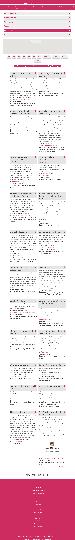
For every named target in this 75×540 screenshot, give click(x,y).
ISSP (13, 287)
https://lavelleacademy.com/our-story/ (23, 312)
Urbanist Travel (53, 536)
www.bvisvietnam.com (18, 181)
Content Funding (38, 485)
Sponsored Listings (37, 510)
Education (8, 30)
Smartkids (43, 400)
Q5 (29, 57)
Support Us (37, 487)
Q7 (34, 57)
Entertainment (10, 17)
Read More (62, 467)
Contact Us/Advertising (38, 490)
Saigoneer (20, 536)
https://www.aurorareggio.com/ (21, 127)
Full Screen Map (35, 41)
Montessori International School (21, 343)
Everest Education (17, 255)
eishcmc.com (44, 222)
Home (37, 482)
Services (7, 34)
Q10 (39, 57)
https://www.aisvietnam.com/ (49, 145)
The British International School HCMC (52, 458)
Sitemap (37, 518)
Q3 (19, 57)
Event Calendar (37, 513)
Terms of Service (37, 526)
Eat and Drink (10, 13)
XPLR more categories (37, 474)
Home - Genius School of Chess (49, 247)
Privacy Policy (37, 524)
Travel (6, 26)
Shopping (8, 22)
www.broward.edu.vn (47, 175)
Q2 (14, 57)
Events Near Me (37, 504)
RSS (38, 515)
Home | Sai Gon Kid (46, 374)
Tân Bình (64, 57)
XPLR (37, 501)
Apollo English (44, 89)
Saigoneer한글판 (40, 536)
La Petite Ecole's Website (47, 289)
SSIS (13, 398)
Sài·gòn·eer (29, 536)
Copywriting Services (38, 493)
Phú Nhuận (56, 57)
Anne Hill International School (21, 99)
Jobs (37, 499)
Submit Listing (21, 66)
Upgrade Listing (53, 66)
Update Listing (37, 66)
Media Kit (37, 521)
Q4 (24, 57)
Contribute (38, 496)
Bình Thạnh (47, 57)
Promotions (37, 507)
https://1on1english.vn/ (19, 376)
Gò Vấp (37, 61)
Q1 (9, 57)
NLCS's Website (45, 353)
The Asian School (17, 441)
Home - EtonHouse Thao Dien (21, 215)
